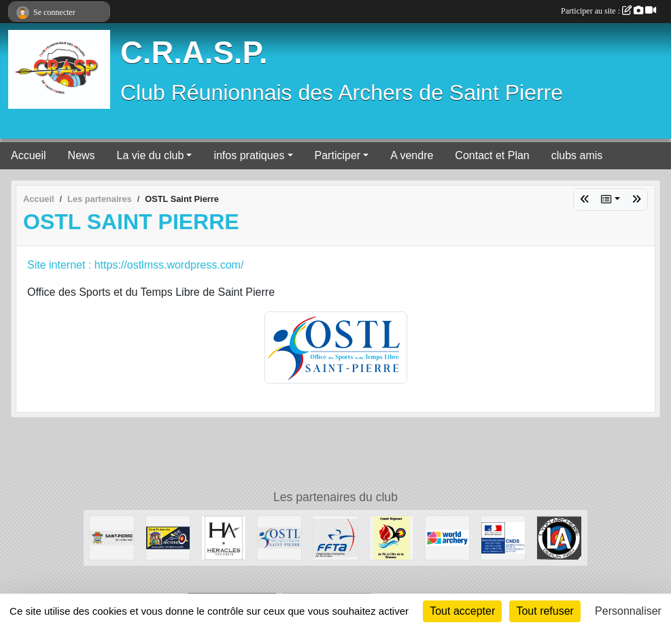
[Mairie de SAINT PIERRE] (111, 537)
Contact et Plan (492, 155)
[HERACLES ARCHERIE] (223, 537)
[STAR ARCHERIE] (167, 537)
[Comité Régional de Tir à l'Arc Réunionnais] (391, 537)
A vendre (411, 155)
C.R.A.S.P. (194, 52)
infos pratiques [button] (248, 155)
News (81, 155)
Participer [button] (338, 155)
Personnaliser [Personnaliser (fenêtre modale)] (628, 611)
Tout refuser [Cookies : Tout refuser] (544, 611)
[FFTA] (335, 537)
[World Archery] (447, 537)
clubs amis (577, 155)
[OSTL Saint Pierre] (279, 537)
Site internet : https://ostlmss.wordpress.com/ (135, 265)
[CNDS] (503, 537)
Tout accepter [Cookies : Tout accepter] (462, 611)
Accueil (28, 155)
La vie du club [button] (150, 155)
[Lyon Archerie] (558, 537)
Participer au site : (608, 11)
